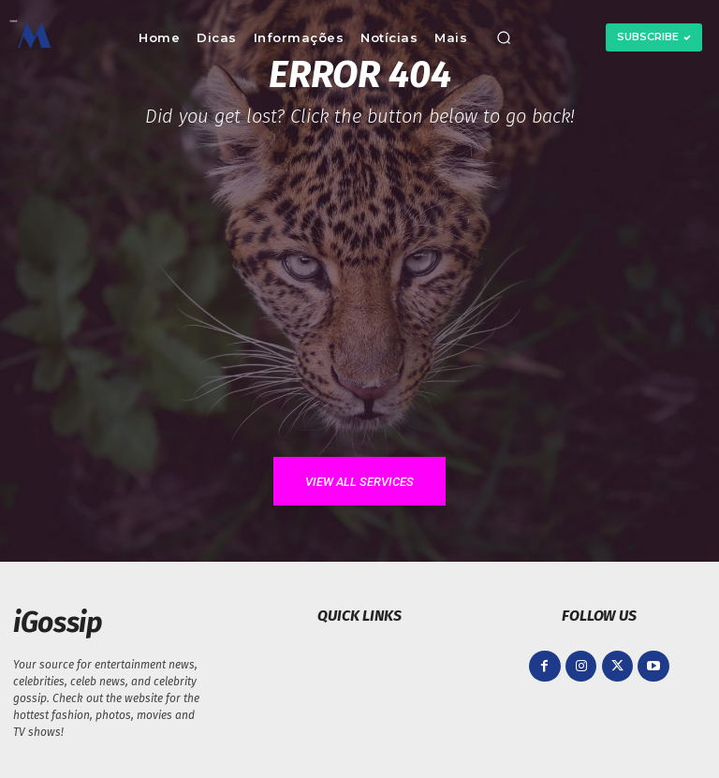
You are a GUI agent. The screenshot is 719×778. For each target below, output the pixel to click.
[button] (504, 37)
